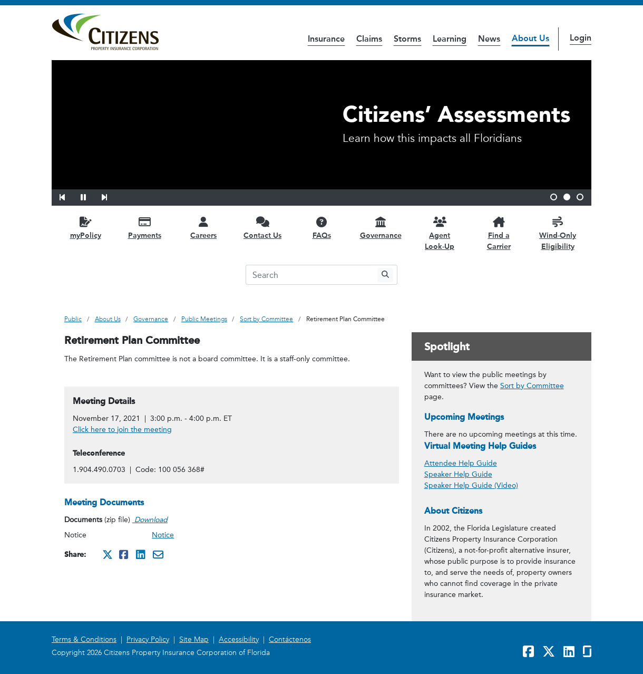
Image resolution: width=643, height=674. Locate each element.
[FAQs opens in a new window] (321, 227)
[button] (69, 195)
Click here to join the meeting (122, 429)
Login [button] (580, 38)
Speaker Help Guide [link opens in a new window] (458, 474)
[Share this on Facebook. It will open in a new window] (124, 554)
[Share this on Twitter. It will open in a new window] (107, 554)
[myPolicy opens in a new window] (85, 227)
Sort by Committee (532, 385)
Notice (163, 535)
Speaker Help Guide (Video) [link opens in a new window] (471, 485)
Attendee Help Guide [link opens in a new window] (460, 463)
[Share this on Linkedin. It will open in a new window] (141, 554)
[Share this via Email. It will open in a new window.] (158, 554)
